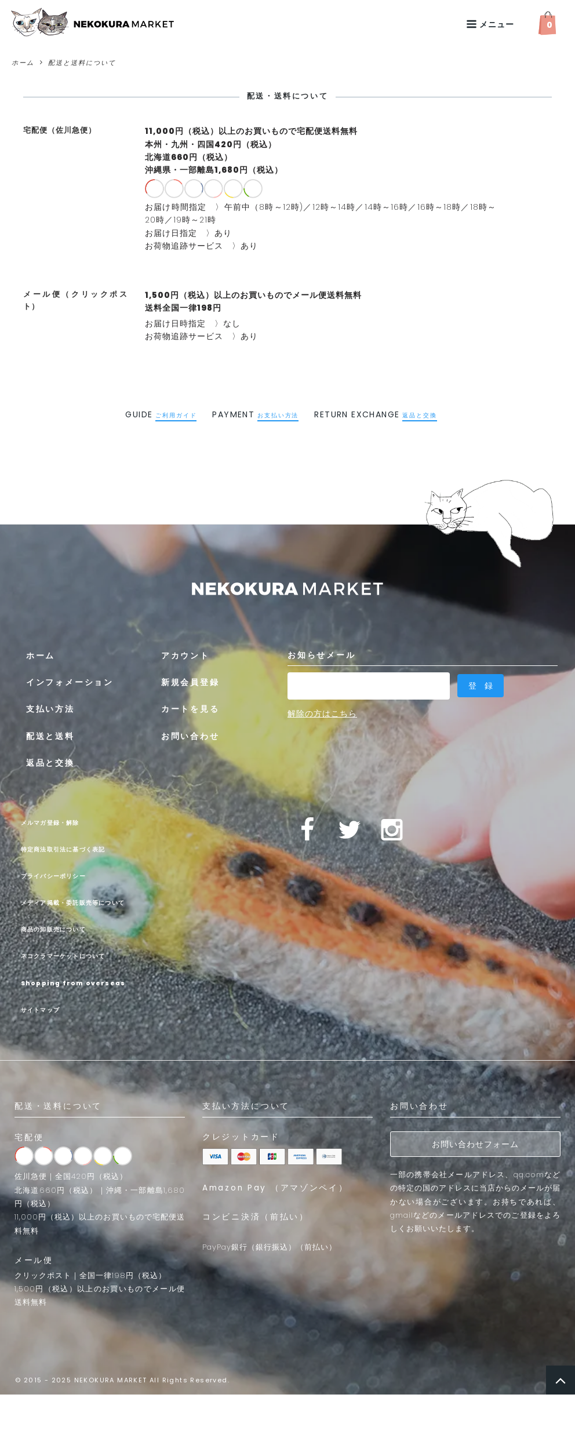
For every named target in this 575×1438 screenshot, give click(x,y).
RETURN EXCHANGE (375, 414)
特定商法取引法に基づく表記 (80, 848)
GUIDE (160, 414)
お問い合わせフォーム (475, 1187)
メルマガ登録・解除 (61, 822)
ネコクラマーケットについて (80, 978)
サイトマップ (46, 1053)
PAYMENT (255, 414)
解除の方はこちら (322, 709)
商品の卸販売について (66, 950)
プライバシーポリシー (66, 875)
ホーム (23, 62)
